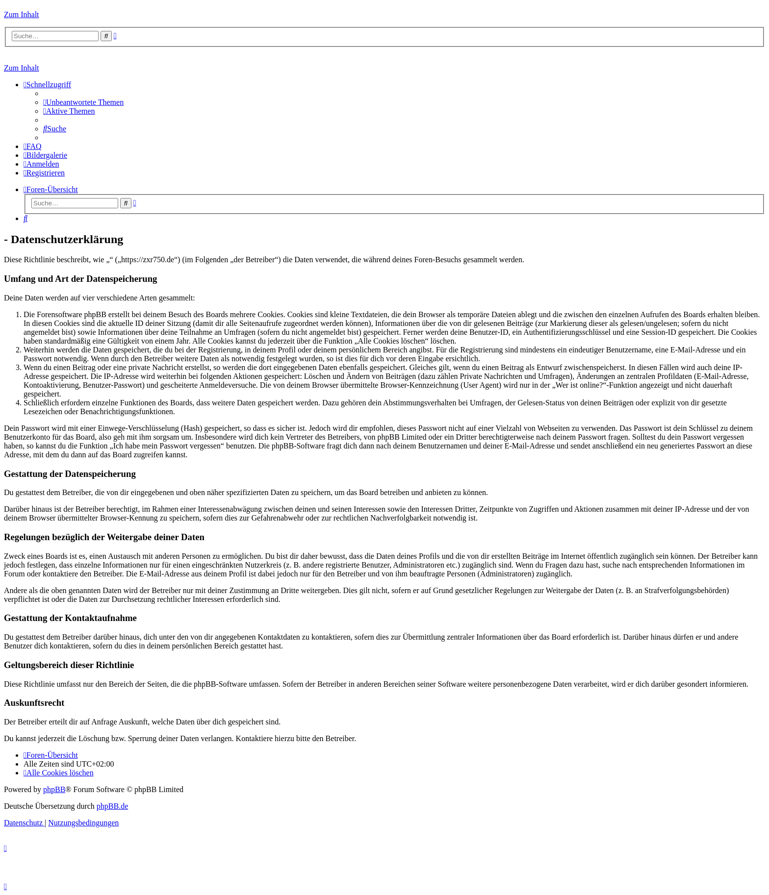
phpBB (54, 789)
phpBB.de (112, 806)
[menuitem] (83, 102)
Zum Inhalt (21, 14)
